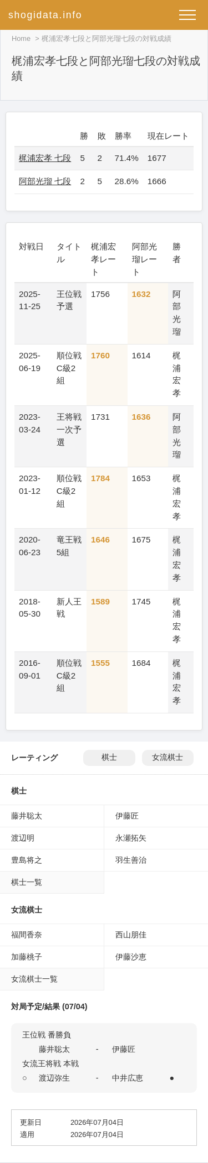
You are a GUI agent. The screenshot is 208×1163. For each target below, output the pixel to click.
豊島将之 (26, 860)
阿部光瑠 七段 (45, 181)
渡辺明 (22, 837)
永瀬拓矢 (130, 837)
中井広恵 (127, 1077)
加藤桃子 (26, 956)
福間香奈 (26, 934)
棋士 (109, 757)
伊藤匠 (127, 815)
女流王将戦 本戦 (50, 1063)
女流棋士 (167, 757)
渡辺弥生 (54, 1077)
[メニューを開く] (187, 15)
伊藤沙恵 (130, 956)
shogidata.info (45, 14)
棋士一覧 (26, 882)
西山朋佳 (130, 934)
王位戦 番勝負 (46, 1034)
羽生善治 (130, 860)
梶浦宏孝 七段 (45, 158)
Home (21, 38)
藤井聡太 (26, 815)
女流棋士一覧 (34, 978)
